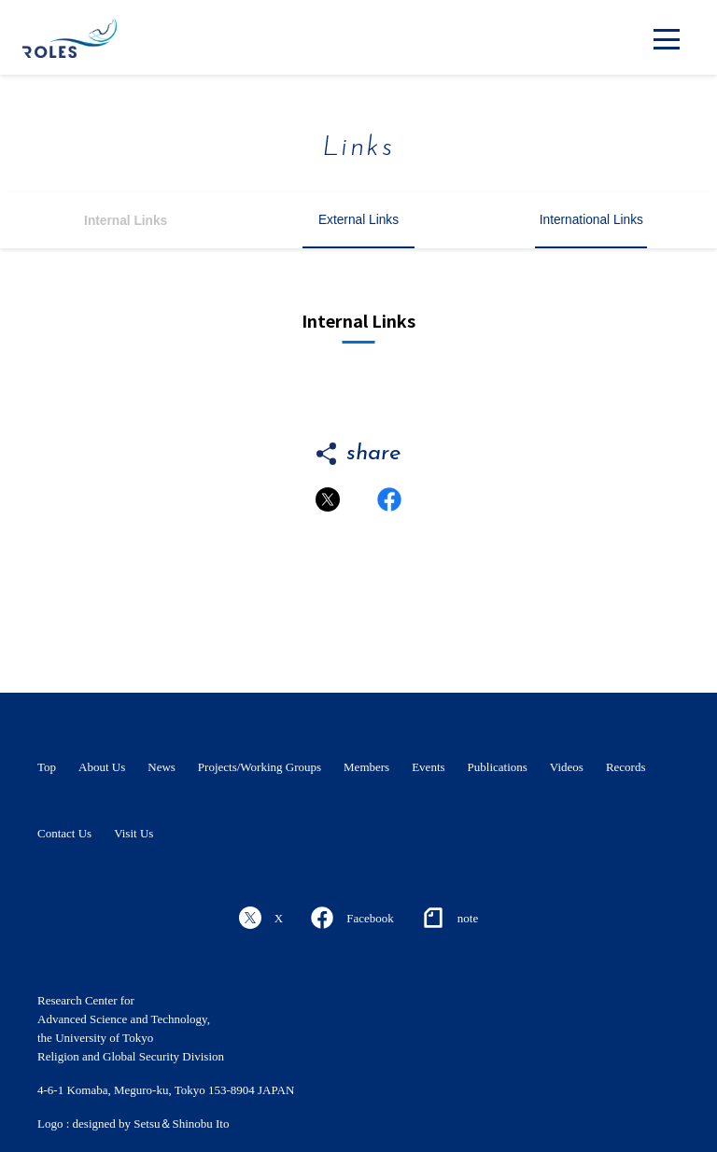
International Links (591, 220)
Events (428, 767)
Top (46, 767)
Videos (566, 767)
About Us (101, 767)
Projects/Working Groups (259, 767)
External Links (358, 220)
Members (366, 767)
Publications (497, 767)
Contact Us (64, 833)
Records (626, 767)
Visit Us (133, 833)
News (162, 767)
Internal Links (125, 221)
